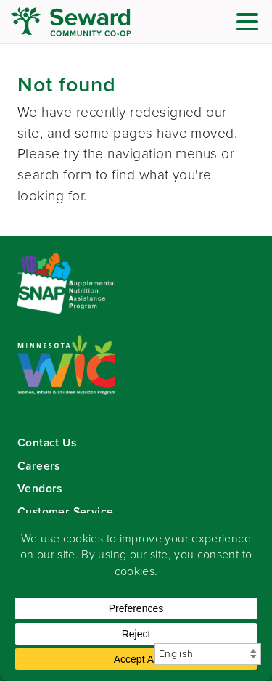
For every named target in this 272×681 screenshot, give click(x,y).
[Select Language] (207, 654)
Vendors (39, 488)
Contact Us (46, 442)
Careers (38, 465)
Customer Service (65, 511)
